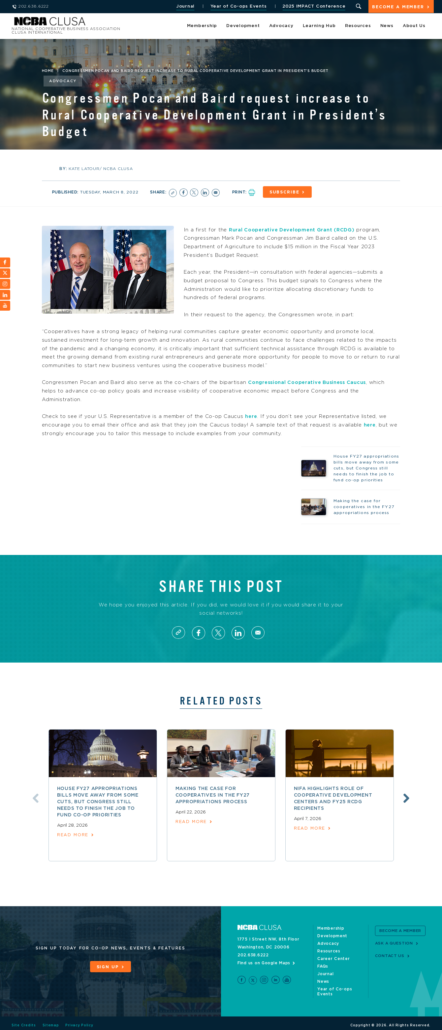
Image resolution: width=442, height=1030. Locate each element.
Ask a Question (394, 944)
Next (408, 799)
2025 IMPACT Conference (313, 6)
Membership (202, 26)
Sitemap (51, 1021)
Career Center (333, 959)
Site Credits (24, 1021)
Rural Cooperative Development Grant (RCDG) (294, 228)
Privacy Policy (80, 1021)
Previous (34, 799)
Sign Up (107, 967)
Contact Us (390, 956)
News (387, 26)
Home (48, 71)
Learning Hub (319, 26)
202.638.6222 (253, 956)
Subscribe (286, 192)
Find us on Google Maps (264, 964)
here (251, 415)
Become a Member (397, 7)
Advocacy (281, 26)
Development (243, 26)
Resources (358, 26)
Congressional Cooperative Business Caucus (310, 381)
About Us (414, 26)
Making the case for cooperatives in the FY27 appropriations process (212, 796)
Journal (184, 6)
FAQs (322, 967)
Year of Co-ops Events (237, 6)
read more (73, 836)
